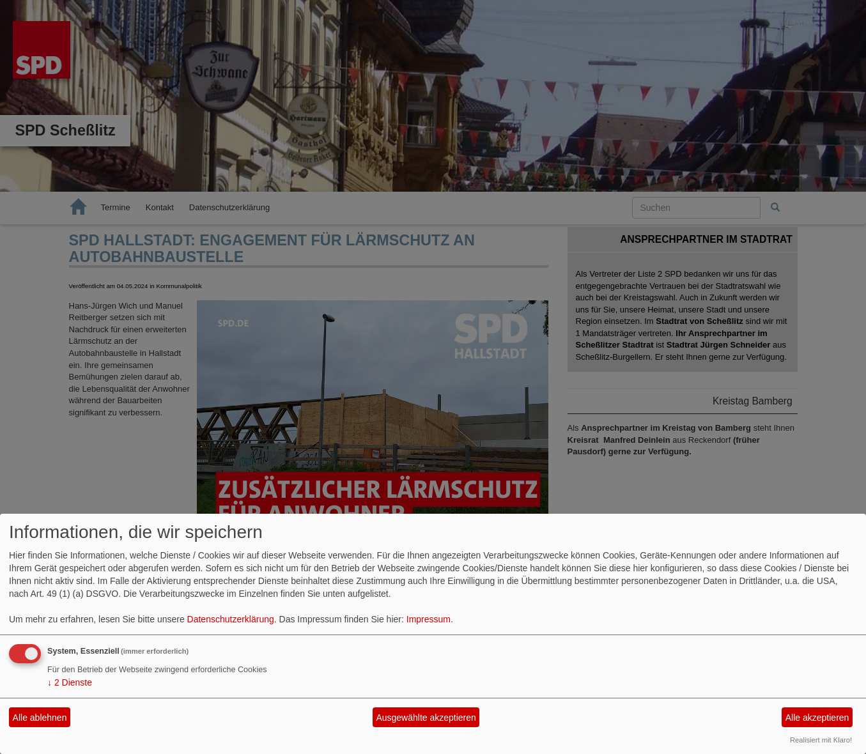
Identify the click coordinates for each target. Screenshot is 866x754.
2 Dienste (69, 682)
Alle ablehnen (40, 717)
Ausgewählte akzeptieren (426, 717)
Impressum (428, 619)
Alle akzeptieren (817, 717)
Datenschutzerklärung (230, 619)
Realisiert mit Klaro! (821, 740)
